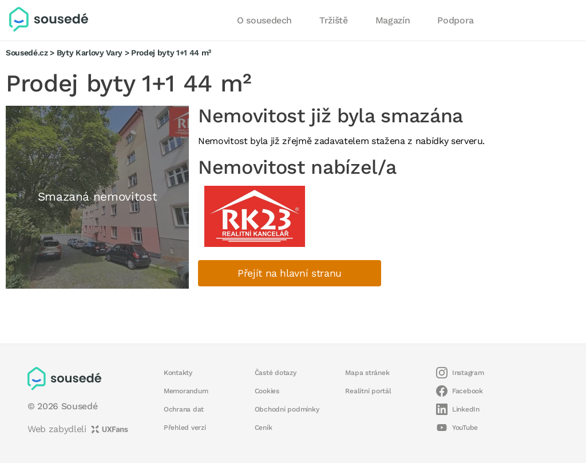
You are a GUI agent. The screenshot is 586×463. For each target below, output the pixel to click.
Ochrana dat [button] (184, 409)
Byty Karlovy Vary (89, 52)
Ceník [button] (263, 428)
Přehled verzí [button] (185, 428)
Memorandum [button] (186, 391)
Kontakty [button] (178, 373)
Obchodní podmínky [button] (287, 409)
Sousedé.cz (27, 52)
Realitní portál (368, 391)
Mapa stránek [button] (367, 373)
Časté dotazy (275, 373)
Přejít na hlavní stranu (289, 273)
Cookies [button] (267, 391)
